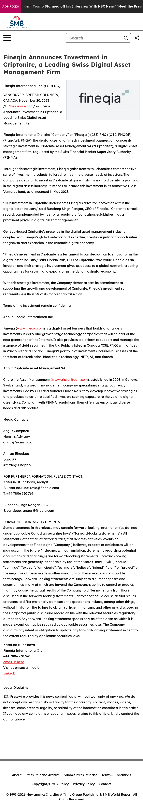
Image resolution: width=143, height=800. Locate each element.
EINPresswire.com (19, 106)
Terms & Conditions (116, 775)
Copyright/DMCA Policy (50, 784)
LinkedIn (10, 673)
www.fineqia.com (30, 328)
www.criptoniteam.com (70, 380)
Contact (105, 784)
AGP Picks (10, 6)
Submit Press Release (80, 775)
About (17, 775)
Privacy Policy (84, 784)
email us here (13, 662)
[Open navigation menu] (7, 38)
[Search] (93, 38)
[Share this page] (137, 38)
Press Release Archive (43, 775)
